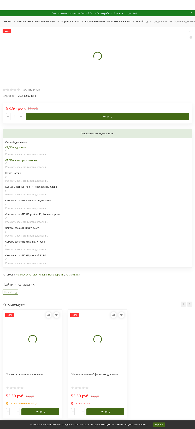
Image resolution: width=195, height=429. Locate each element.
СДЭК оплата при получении (21, 160)
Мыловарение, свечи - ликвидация (36, 21)
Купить (107, 116)
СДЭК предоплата (15, 147)
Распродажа (73, 274)
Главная (7, 21)
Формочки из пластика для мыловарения (108, 21)
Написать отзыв (31, 89)
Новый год (142, 21)
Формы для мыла (70, 21)
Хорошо (159, 424)
